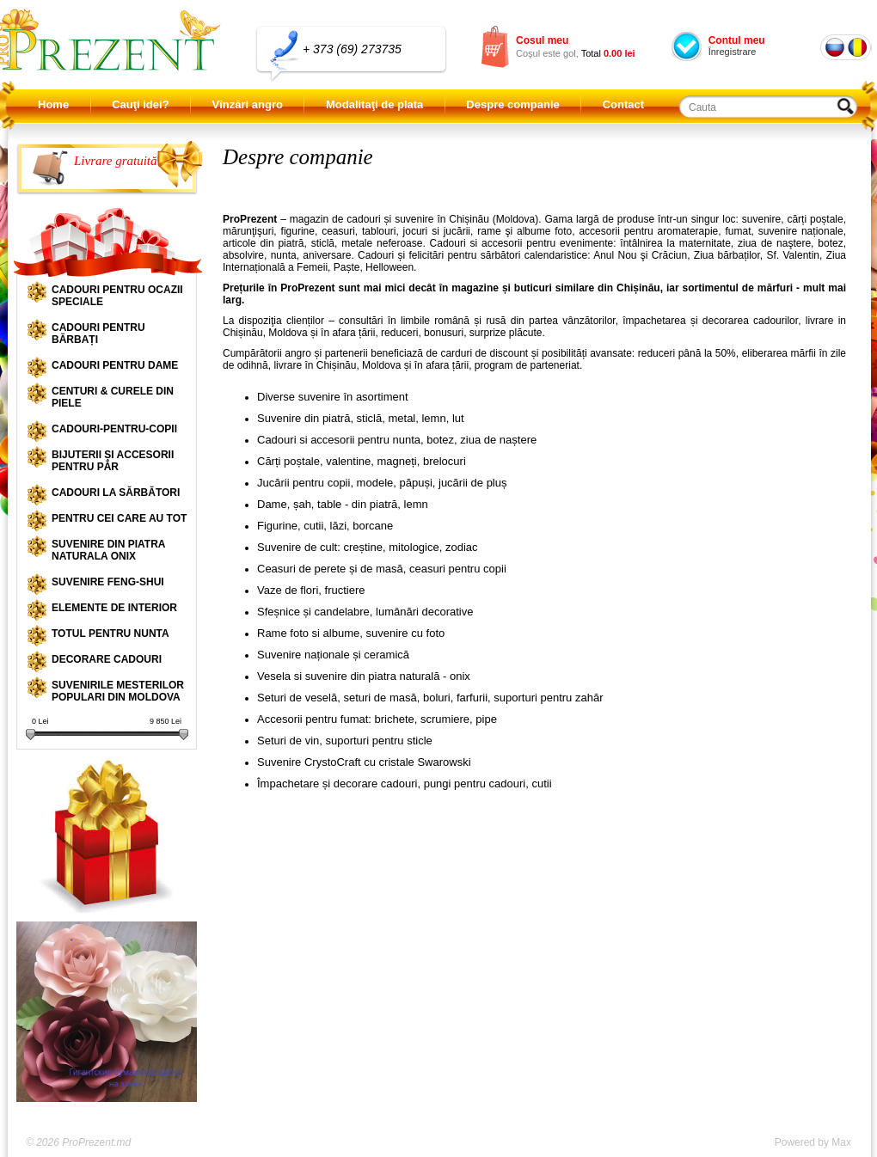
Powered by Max (813, 1142)
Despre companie (512, 104)
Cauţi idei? (140, 104)
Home (53, 104)
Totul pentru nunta (110, 633)
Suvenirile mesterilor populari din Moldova (118, 691)
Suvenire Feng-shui (108, 582)
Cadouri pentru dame (115, 365)
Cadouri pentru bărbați (98, 333)
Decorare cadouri (107, 659)
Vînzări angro (247, 104)
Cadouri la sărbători (116, 493)
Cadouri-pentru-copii (114, 429)
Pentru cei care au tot (119, 518)
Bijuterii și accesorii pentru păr (113, 461)
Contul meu (736, 40)
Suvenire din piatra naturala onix (108, 550)
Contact (623, 104)
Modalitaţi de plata (374, 104)
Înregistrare (732, 51)
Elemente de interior (114, 608)
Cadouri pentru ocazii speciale (117, 296)
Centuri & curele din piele (113, 397)
